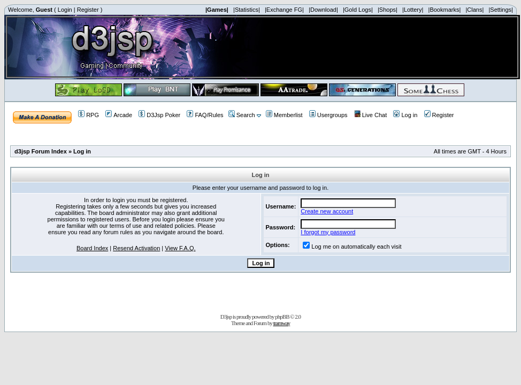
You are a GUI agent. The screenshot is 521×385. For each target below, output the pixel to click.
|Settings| (500, 9)
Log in (405, 115)
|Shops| (387, 9)
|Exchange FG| (284, 9)
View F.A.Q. (180, 248)
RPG (88, 115)
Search (241, 115)
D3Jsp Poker (159, 115)
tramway (281, 323)
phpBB (282, 316)
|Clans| (474, 9)
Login (65, 9)
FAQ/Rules (205, 115)
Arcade (118, 115)
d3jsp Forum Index (40, 151)
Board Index (92, 248)
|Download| (323, 9)
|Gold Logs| (358, 9)
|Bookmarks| (444, 9)
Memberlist (284, 115)
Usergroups (328, 115)
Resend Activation (136, 248)
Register (88, 9)
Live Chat (370, 115)
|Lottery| (412, 9)
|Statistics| (246, 9)
